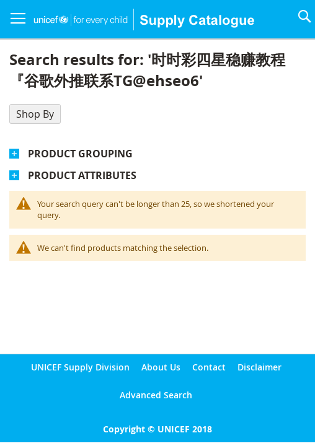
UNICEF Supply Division (80, 367)
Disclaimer (259, 367)
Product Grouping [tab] (80, 153)
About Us (160, 367)
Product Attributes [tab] (82, 175)
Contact (209, 367)
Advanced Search (156, 395)
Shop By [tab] (35, 114)
